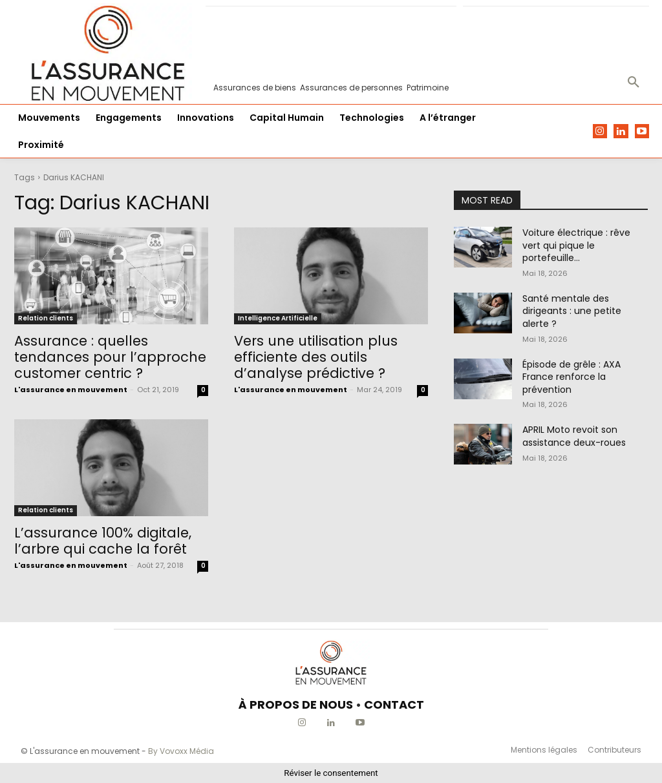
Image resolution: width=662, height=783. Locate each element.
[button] (633, 82)
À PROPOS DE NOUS (296, 704)
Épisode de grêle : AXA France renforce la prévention (571, 377)
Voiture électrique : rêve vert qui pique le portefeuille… (576, 245)
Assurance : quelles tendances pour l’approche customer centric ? (110, 356)
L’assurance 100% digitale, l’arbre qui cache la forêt (102, 540)
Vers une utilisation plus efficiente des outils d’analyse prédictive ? (316, 356)
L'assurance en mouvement (70, 389)
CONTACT (394, 704)
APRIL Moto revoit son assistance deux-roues (574, 436)
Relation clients (45, 318)
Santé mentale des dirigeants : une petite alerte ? (571, 311)
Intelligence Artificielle (277, 318)
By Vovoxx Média (181, 751)
